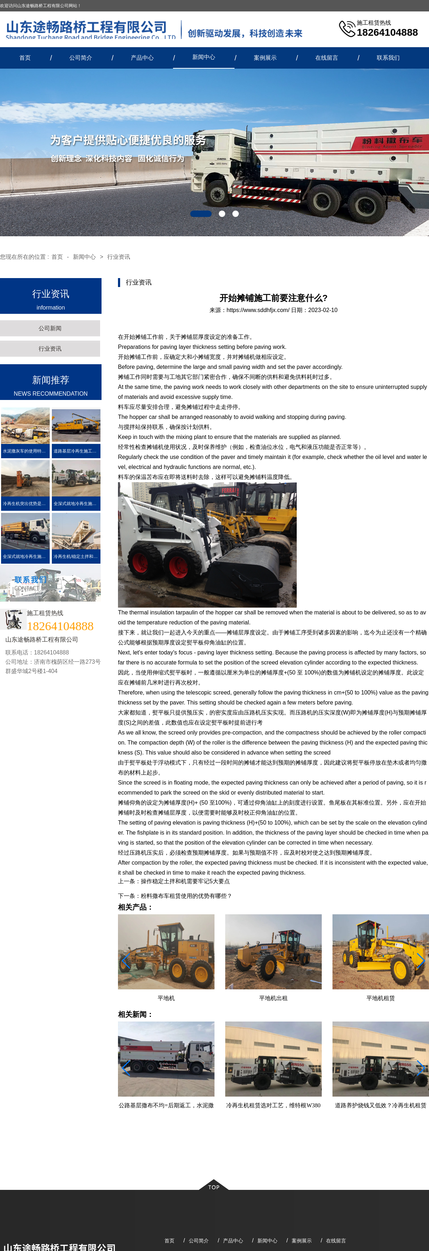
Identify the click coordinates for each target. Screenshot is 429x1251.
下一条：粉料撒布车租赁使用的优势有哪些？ (175, 896)
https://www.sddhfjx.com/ (258, 310)
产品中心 (142, 58)
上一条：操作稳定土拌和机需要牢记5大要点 (174, 881)
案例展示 (265, 58)
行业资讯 (118, 257)
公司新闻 (50, 328)
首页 (25, 58)
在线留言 (326, 58)
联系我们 (388, 58)
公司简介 (80, 58)
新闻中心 (203, 57)
